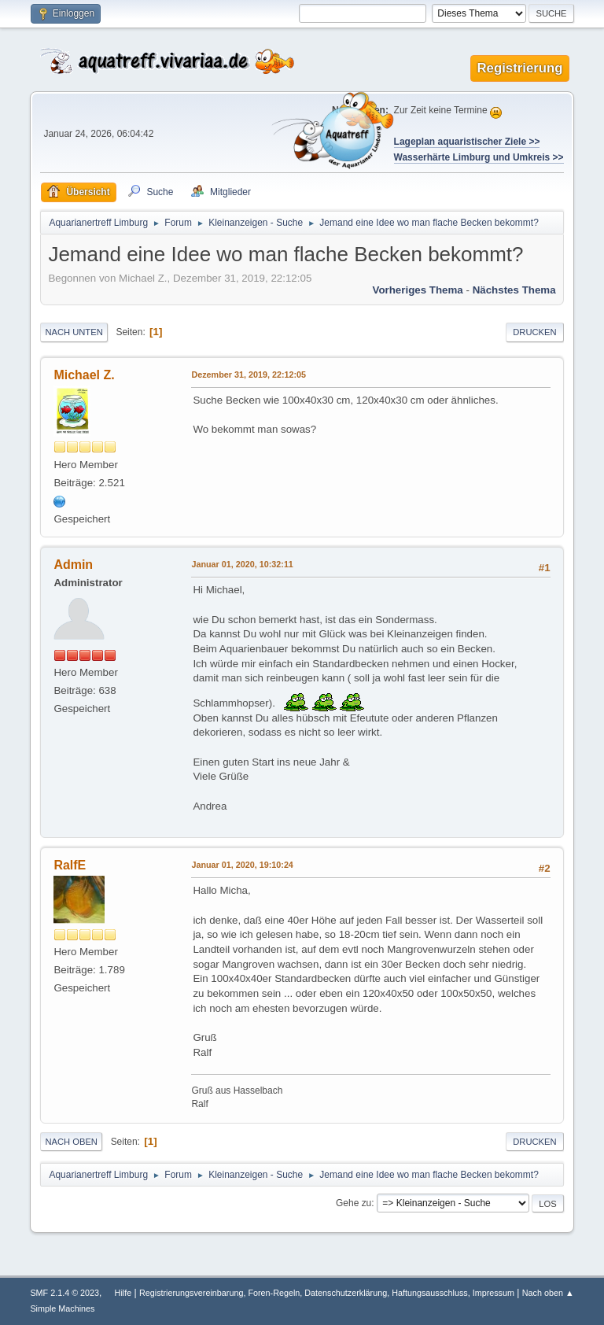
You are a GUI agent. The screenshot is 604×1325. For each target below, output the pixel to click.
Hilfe (123, 1292)
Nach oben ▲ (548, 1292)
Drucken (534, 332)
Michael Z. (83, 375)
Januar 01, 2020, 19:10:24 (242, 864)
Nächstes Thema (514, 290)
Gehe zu (353, 1203)
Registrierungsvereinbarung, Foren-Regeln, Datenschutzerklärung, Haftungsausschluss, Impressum (326, 1292)
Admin (73, 564)
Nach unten (73, 332)
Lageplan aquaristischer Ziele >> (467, 141)
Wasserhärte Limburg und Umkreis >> (479, 157)
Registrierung (519, 68)
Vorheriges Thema (417, 290)
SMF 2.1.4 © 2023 (64, 1292)
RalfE (69, 865)
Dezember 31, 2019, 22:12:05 (248, 374)
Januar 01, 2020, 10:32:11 (242, 564)
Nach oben (71, 1141)
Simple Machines (62, 1308)
